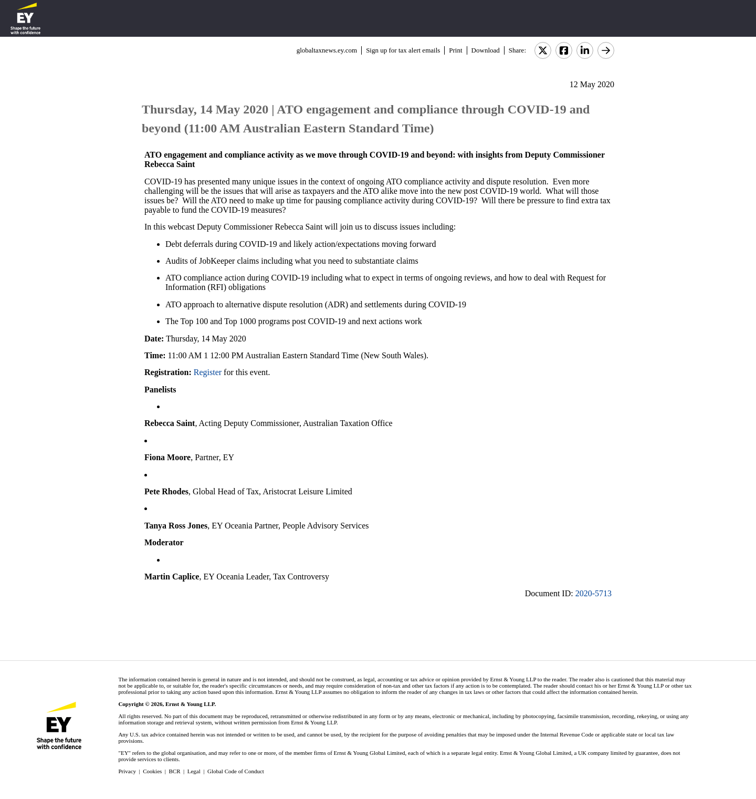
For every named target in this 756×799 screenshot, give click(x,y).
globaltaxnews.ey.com (327, 50)
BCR (175, 771)
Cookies (152, 771)
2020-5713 (593, 593)
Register (208, 372)
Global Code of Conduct (235, 771)
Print (455, 50)
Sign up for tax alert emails (403, 50)
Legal (194, 771)
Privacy (127, 771)
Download (485, 50)
